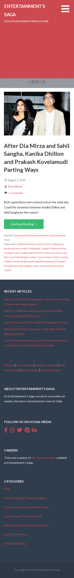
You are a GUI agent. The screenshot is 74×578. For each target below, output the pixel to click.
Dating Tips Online (15, 534)
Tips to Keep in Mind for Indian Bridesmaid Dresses (35, 322)
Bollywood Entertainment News (32, 235)
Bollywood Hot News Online (36, 252)
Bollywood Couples (39, 248)
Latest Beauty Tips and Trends (23, 516)
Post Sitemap (24, 365)
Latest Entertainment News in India (26, 507)
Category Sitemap (46, 365)
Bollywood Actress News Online (34, 244)
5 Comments (15, 193)
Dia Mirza (57, 252)
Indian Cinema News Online (45, 257)
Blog (7, 488)
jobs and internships (43, 457)
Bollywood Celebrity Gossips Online (26, 525)
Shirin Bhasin (15, 186)
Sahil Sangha (25, 265)
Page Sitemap (30, 370)
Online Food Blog (14, 543)
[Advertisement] (37, 39)
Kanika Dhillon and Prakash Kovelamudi (34, 261)
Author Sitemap (50, 370)
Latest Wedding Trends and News (25, 498)
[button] (67, 11)
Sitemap (9, 365)
